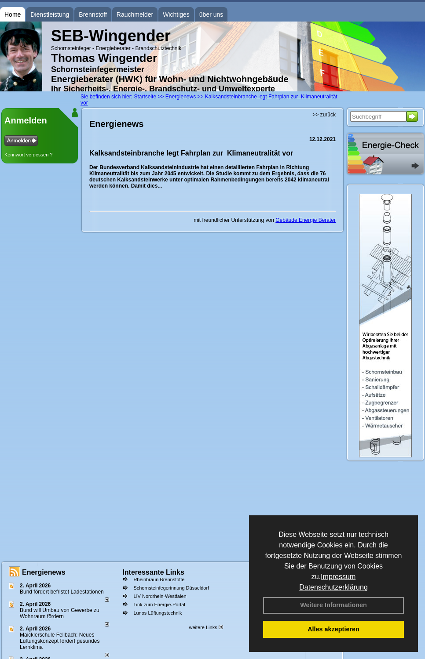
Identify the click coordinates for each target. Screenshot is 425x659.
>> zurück (324, 115)
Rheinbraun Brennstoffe (158, 579)
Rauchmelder (135, 14)
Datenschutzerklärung (333, 587)
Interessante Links (153, 572)
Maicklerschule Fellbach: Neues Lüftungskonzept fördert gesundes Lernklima (59, 641)
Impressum (338, 576)
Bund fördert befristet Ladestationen (62, 592)
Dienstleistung (49, 14)
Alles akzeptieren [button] (333, 629)
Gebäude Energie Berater (305, 220)
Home (12, 14)
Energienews (44, 572)
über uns (211, 14)
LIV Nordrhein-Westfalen (159, 596)
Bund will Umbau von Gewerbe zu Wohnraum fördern (59, 613)
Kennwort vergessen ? (28, 154)
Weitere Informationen (333, 604)
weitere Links (206, 627)
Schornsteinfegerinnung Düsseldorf (171, 587)
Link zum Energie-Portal (159, 604)
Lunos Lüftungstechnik (157, 613)
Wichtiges (176, 14)
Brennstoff (93, 14)
